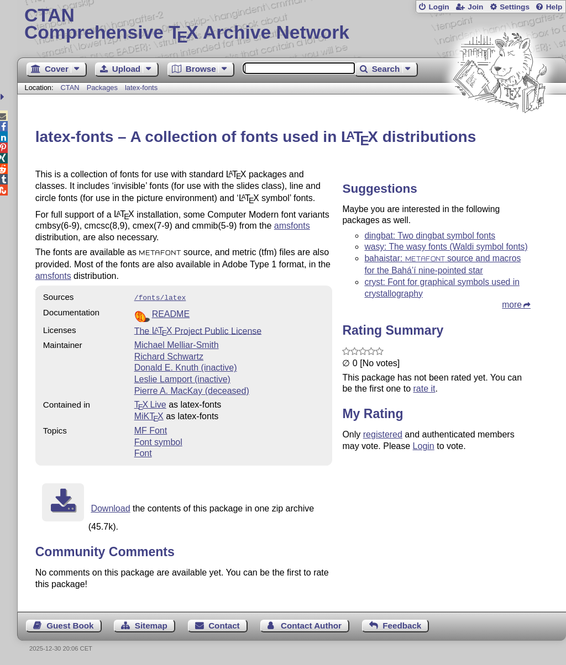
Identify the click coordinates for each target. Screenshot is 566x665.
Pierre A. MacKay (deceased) (191, 389)
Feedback (401, 624)
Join (475, 7)
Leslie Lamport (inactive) (182, 378)
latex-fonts (141, 87)
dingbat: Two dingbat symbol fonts (429, 235)
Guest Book (69, 624)
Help (554, 7)
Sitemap (151, 624)
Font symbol (158, 441)
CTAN (70, 87)
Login (438, 7)
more (512, 304)
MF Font (150, 429)
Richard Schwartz (168, 355)
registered (382, 434)
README (171, 313)
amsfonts (292, 225)
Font (143, 452)
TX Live (150, 403)
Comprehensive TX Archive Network (291, 25)
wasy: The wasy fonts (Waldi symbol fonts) (445, 246)
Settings (515, 7)
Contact (224, 624)
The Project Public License (198, 329)
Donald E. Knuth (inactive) (185, 366)
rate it (424, 388)
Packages (103, 87)
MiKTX (149, 415)
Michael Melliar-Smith (176, 344)
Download (110, 507)
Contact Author (311, 624)
